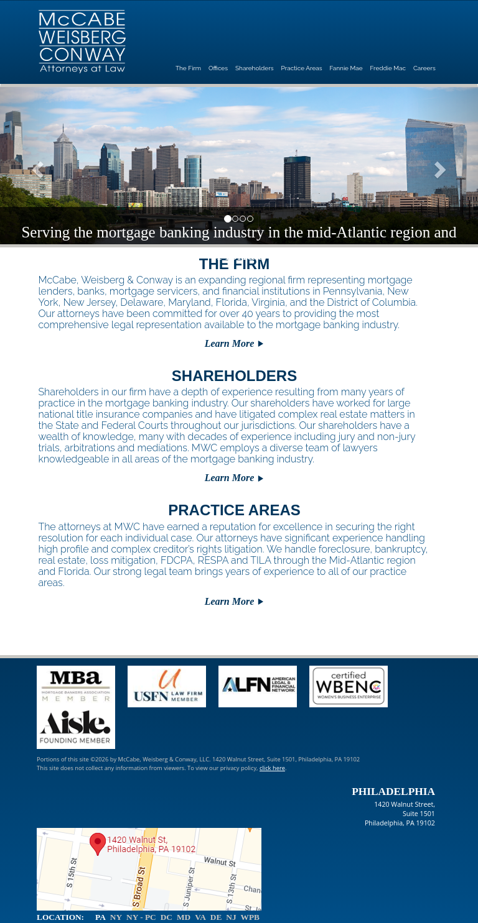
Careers (424, 68)
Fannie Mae (346, 68)
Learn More (230, 343)
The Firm (188, 68)
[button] (36, 165)
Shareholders (254, 68)
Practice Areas (301, 68)
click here (272, 768)
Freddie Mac (388, 68)
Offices (218, 68)
